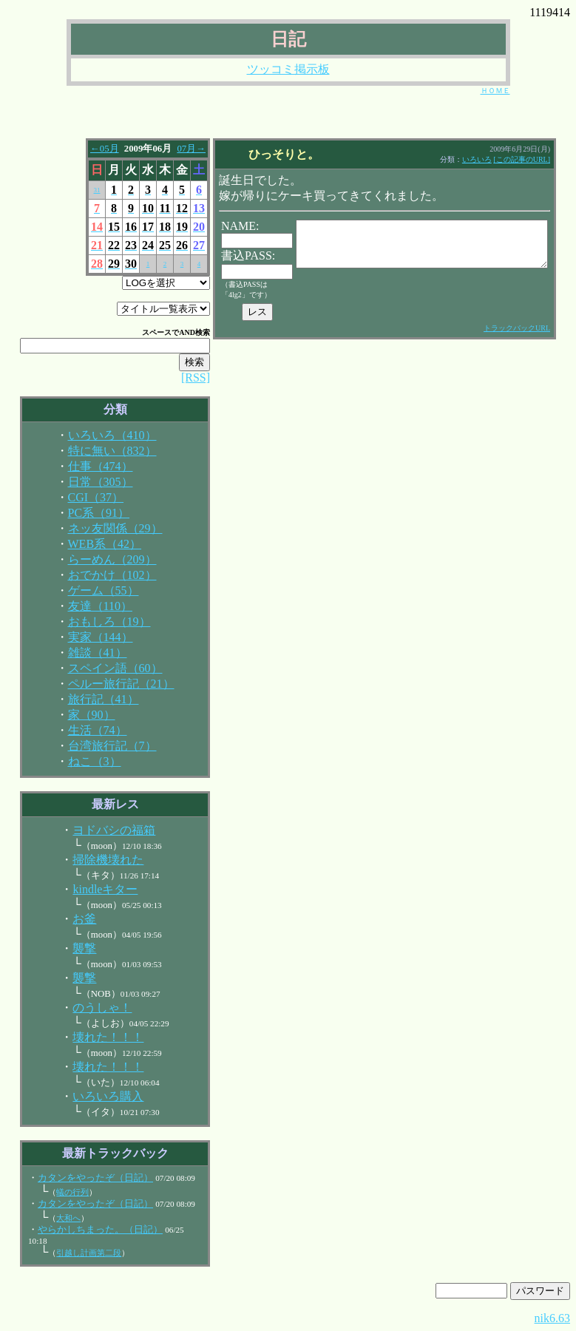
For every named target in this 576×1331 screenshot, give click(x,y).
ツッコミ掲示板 (288, 69)
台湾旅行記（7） (100, 745)
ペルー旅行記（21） (109, 683)
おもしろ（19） (97, 621)
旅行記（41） (91, 699)
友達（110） (88, 606)
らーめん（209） (100, 559)
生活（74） (85, 730)
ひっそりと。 (278, 154)
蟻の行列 (60, 1192)
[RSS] (183, 377)
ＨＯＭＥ (495, 91)
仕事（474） (88, 466)
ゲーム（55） (91, 590)
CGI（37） (84, 497)
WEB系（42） (93, 544)
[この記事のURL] (539, 159)
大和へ (56, 1217)
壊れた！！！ (96, 1037)
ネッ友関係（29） (103, 528)
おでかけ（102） (100, 575)
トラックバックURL (534, 328)
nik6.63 (552, 1318)
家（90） (80, 714)
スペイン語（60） (103, 668)
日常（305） (88, 481)
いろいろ (494, 159)
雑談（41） (85, 652)
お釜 (72, 918)
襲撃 (72, 948)
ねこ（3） (82, 761)
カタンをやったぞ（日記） (83, 1178)
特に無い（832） (100, 450)
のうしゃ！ (90, 1007)
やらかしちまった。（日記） (88, 1230)
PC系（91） (87, 513)
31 (85, 190)
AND (175, 332)
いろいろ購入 (96, 1096)
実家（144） (88, 637)
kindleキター (93, 889)
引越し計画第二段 (76, 1252)
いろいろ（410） (100, 435)
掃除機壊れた (96, 859)
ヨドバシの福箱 (102, 830)
